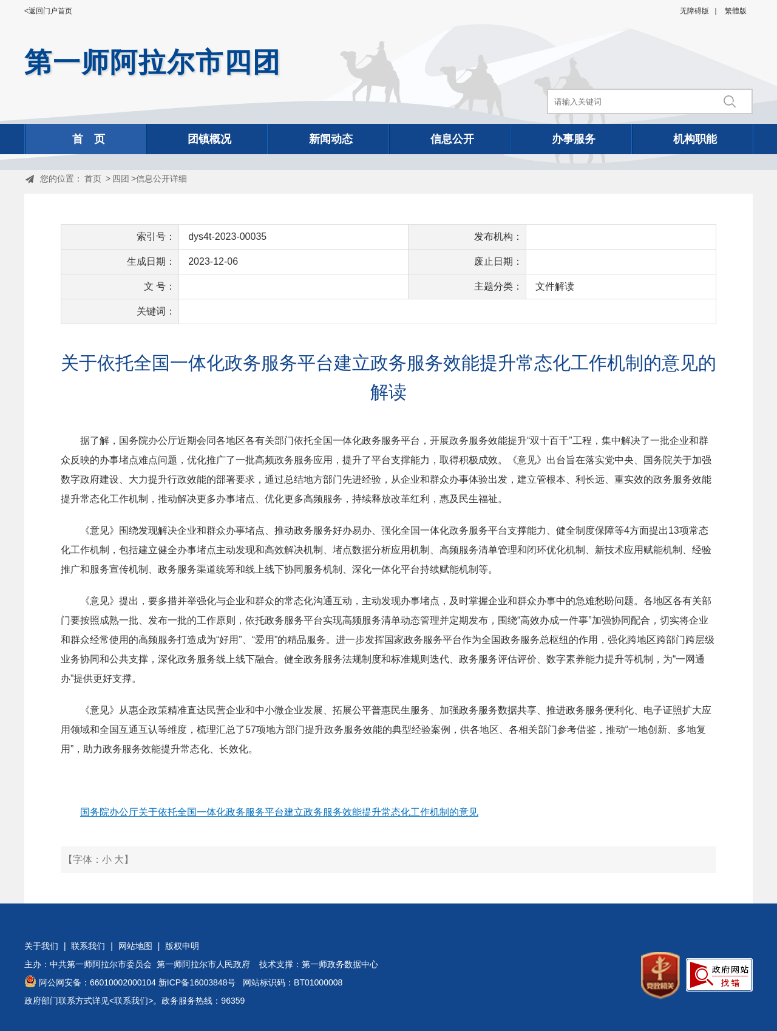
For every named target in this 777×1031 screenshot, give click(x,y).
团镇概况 (209, 139)
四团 (120, 178)
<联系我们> (131, 1000)
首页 (92, 178)
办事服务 (573, 139)
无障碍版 (694, 11)
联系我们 (88, 946)
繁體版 (736, 11)
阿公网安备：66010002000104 (97, 982)
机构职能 (695, 139)
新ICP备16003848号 (197, 982)
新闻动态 (331, 139)
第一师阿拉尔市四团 (152, 62)
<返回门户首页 (48, 11)
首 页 (88, 139)
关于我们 (41, 946)
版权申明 (182, 946)
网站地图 (135, 946)
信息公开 (452, 139)
